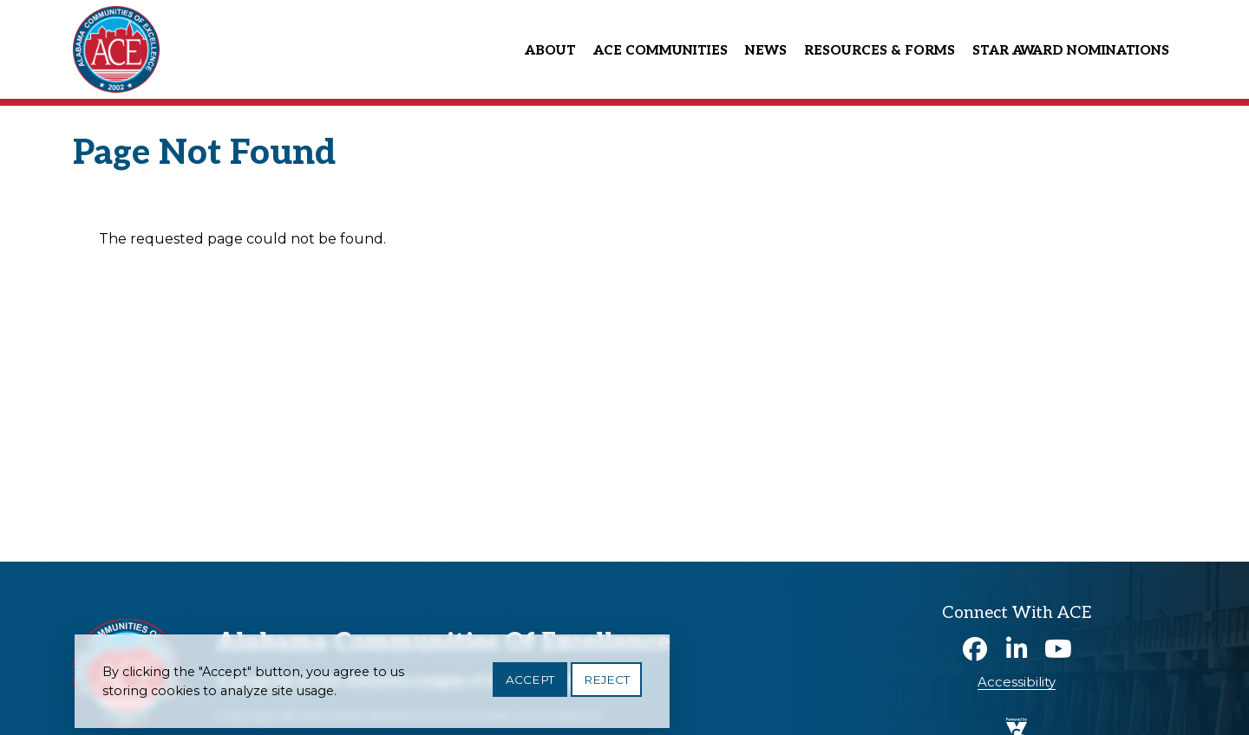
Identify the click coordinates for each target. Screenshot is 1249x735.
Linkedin (1016, 649)
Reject (607, 680)
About (550, 50)
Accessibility (1017, 681)
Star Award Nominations (1070, 50)
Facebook (975, 649)
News (766, 50)
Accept (530, 680)
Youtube (1058, 649)
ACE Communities (660, 50)
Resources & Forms (879, 50)
